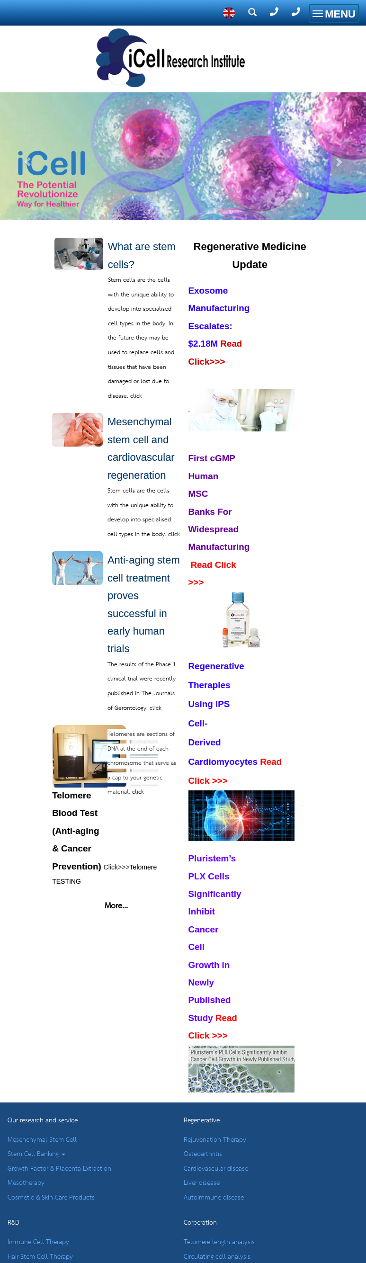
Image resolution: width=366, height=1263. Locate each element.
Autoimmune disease (214, 1197)
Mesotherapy (26, 1183)
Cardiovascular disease (216, 1169)
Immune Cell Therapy (38, 1242)
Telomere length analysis (219, 1242)
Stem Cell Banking (36, 1154)
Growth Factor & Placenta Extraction (59, 1169)
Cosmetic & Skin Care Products (51, 1197)
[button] (27, 134)
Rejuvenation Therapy (215, 1140)
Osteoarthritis (203, 1154)
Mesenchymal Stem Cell (42, 1140)
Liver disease (202, 1183)
